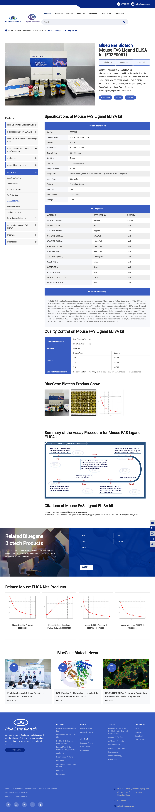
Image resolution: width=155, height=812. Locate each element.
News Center (85, 747)
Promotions (12, 242)
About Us (81, 13)
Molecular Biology (115, 756)
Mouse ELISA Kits (39, 31)
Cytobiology (112, 759)
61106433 (125, 4)
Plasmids (11, 235)
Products (47, 13)
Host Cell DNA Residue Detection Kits (21, 140)
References (139, 732)
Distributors (84, 751)
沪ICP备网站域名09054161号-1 (17, 793)
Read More (11, 700)
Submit (86, 567)
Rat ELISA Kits (12, 195)
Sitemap (8, 797)
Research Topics (86, 732)
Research (59, 13)
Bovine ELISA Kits (13, 207)
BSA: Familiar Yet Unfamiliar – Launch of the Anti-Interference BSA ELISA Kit (77, 695)
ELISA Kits (27, 31)
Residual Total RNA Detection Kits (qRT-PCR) (19, 149)
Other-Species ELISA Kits (16, 218)
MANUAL (130, 98)
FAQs (137, 729)
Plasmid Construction (116, 748)
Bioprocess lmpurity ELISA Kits (20, 132)
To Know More (15, 750)
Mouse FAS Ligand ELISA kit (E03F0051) (63, 31)
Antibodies (11, 158)
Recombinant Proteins (16, 165)
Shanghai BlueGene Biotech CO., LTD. (29, 789)
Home (10, 31)
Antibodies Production (116, 741)
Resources (92, 13)
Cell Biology (107, 62)
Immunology (124, 62)
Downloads (139, 736)
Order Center (106, 13)
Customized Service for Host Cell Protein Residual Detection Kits (118, 731)
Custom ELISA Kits (115, 737)
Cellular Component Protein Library (19, 226)
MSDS (118, 98)
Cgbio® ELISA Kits (14, 178)
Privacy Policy (21, 797)
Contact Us (119, 13)
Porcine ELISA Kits (14, 212)
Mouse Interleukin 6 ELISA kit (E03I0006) (132, 626)
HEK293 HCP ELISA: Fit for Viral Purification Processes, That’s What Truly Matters (126, 695)
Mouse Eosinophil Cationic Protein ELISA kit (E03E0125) (59, 626)
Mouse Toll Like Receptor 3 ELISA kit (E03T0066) (96, 626)
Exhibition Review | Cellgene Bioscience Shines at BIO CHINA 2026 (25, 695)
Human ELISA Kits (14, 189)
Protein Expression (115, 745)
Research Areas (86, 729)
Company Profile (86, 743)
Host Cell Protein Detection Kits (20, 125)
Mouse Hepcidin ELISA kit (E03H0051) (22, 626)
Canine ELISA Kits (13, 184)
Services (69, 13)
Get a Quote (105, 98)
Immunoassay (113, 752)
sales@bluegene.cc (142, 4)
